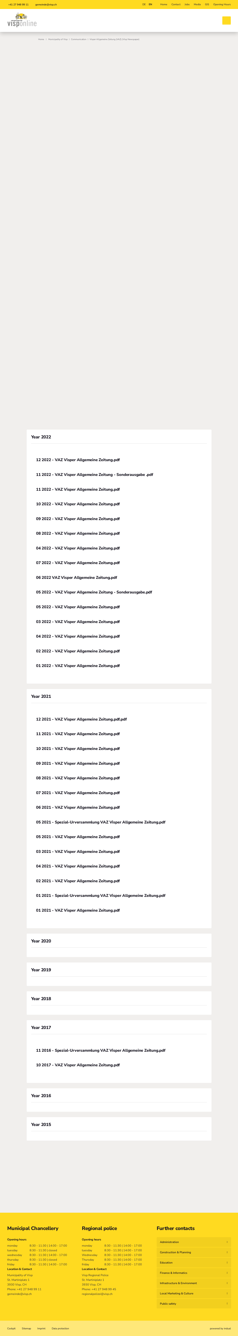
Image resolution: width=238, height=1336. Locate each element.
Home (41, 39)
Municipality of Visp (58, 39)
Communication (78, 39)
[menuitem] (163, 4)
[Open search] (226, 20)
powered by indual (220, 1328)
